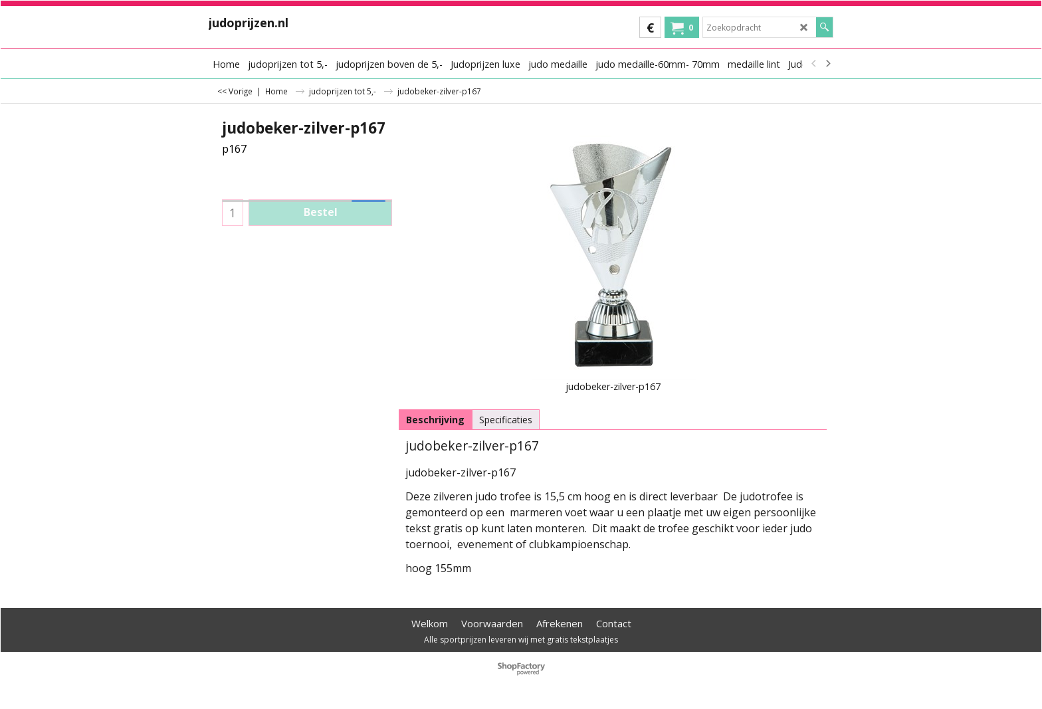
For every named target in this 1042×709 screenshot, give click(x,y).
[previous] (814, 64)
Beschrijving (435, 419)
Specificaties (505, 419)
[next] (827, 64)
